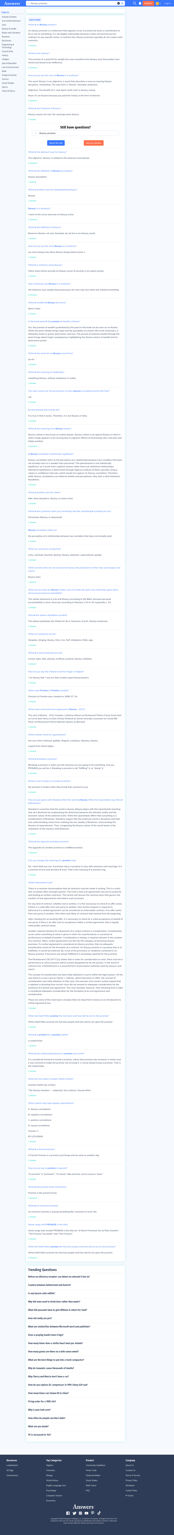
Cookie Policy (131, 1490)
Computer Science (54, 1495)
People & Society (9, 75)
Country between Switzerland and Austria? (49, 1285)
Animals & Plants (9, 17)
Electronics (6, 40)
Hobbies (5, 59)
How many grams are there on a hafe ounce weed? (53, 1351)
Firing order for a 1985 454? (42, 1401)
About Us (130, 1465)
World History (52, 1480)
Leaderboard (12, 1465)
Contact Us (130, 1470)
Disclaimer (130, 1485)
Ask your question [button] (93, 143)
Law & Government (10, 67)
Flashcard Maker (93, 1475)
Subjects (5, 12)
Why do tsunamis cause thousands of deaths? (51, 1368)
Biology (49, 1475)
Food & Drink (7, 51)
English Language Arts (56, 1485)
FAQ (88, 1490)
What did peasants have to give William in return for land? (57, 1309)
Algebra (49, 1465)
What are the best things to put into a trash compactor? (56, 1359)
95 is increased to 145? (39, 1434)
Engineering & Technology (8, 46)
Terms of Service (133, 1475)
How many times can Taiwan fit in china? (48, 1393)
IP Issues (129, 1495)
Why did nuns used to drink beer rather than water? (54, 1301)
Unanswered (12, 1475)
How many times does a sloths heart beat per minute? (55, 1343)
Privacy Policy (131, 1480)
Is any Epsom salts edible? (41, 1293)
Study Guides (91, 1480)
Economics (50, 1500)
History (5, 55)
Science (5, 79)
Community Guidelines (95, 1465)
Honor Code (91, 1470)
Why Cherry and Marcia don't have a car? (48, 1376)
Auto (4, 25)
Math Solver (91, 1485)
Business (6, 36)
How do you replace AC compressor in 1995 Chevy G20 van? (58, 1384)
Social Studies (8, 83)
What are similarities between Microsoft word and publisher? (59, 1326)
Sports (5, 87)
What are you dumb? (38, 1426)
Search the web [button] (56, 143)
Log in (167, 3)
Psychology (51, 1490)
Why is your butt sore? (39, 1409)
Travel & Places (8, 91)
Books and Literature (11, 33)
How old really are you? (40, 1318)
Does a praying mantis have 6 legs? (45, 1334)
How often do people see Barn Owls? (46, 1418)
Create (148, 3)
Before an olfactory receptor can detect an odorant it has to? (59, 1276)
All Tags (10, 1470)
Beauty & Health (9, 29)
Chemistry (50, 1470)
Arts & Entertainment (11, 21)
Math (4, 71)
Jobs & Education (9, 63)
